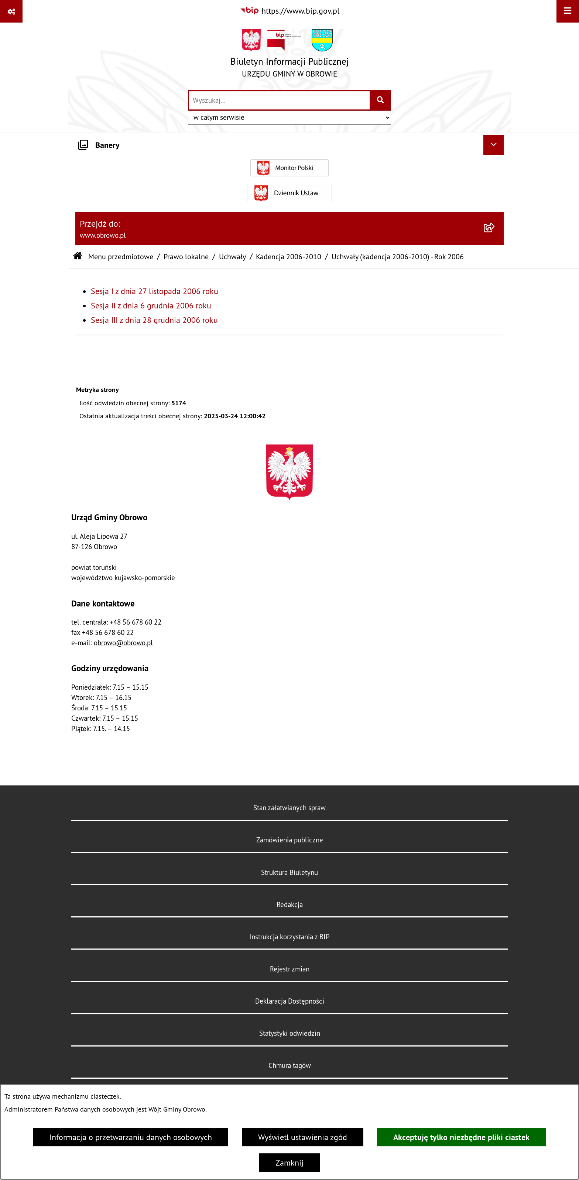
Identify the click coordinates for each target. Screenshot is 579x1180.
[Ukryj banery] (493, 145)
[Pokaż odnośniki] (11, 11)
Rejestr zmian (289, 968)
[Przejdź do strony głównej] (289, 56)
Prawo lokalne (186, 256)
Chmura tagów (289, 1065)
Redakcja (290, 904)
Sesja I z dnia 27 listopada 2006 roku (154, 291)
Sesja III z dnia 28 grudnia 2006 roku (154, 320)
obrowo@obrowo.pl (123, 642)
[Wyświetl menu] (567, 11)
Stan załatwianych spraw (289, 807)
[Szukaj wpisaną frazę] (381, 100)
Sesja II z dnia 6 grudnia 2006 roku (151, 305)
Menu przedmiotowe (120, 256)
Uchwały (232, 256)
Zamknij (289, 1162)
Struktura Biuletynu (289, 872)
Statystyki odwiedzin (289, 1033)
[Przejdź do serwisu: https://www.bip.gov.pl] (289, 11)
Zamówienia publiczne (289, 839)
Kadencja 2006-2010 (288, 256)
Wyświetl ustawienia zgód (302, 1137)
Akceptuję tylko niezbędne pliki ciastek (461, 1137)
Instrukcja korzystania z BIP (289, 936)
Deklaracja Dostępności (289, 1001)
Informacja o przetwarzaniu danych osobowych (130, 1137)
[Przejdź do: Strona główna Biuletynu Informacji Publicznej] (77, 256)
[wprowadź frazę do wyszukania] (279, 100)
